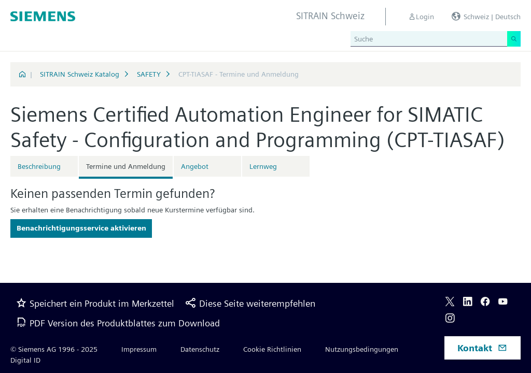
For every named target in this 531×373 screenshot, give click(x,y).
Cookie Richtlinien (272, 349)
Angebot (194, 166)
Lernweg (263, 166)
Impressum (139, 349)
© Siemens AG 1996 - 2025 (53, 349)
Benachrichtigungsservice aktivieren (81, 228)
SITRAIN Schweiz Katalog (79, 74)
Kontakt (482, 347)
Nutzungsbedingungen (361, 349)
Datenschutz (199, 349)
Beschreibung (39, 166)
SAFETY (149, 74)
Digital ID (25, 360)
